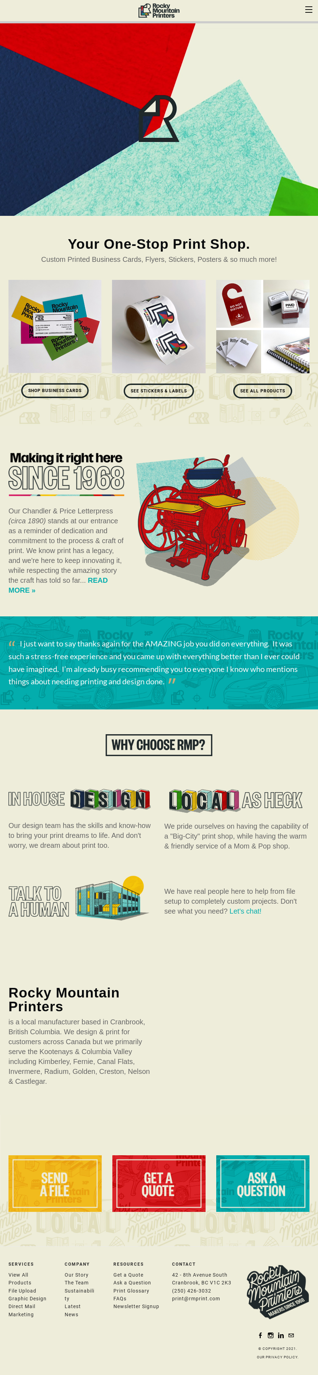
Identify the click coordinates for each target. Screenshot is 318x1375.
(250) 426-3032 (191, 1291)
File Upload (22, 1291)
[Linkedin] (281, 1335)
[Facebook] (260, 1335)
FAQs (119, 1298)
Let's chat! (246, 911)
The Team (77, 1282)
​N (136, 1306)
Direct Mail (21, 1306)
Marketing (21, 1314)
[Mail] (291, 1335)
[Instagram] (270, 1335)
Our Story (77, 1275)
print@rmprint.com (196, 1298)
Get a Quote (128, 1275)
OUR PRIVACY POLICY (277, 1357)
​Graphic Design (27, 1298)
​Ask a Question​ (132, 1282)
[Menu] (309, 9)
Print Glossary (131, 1291)
